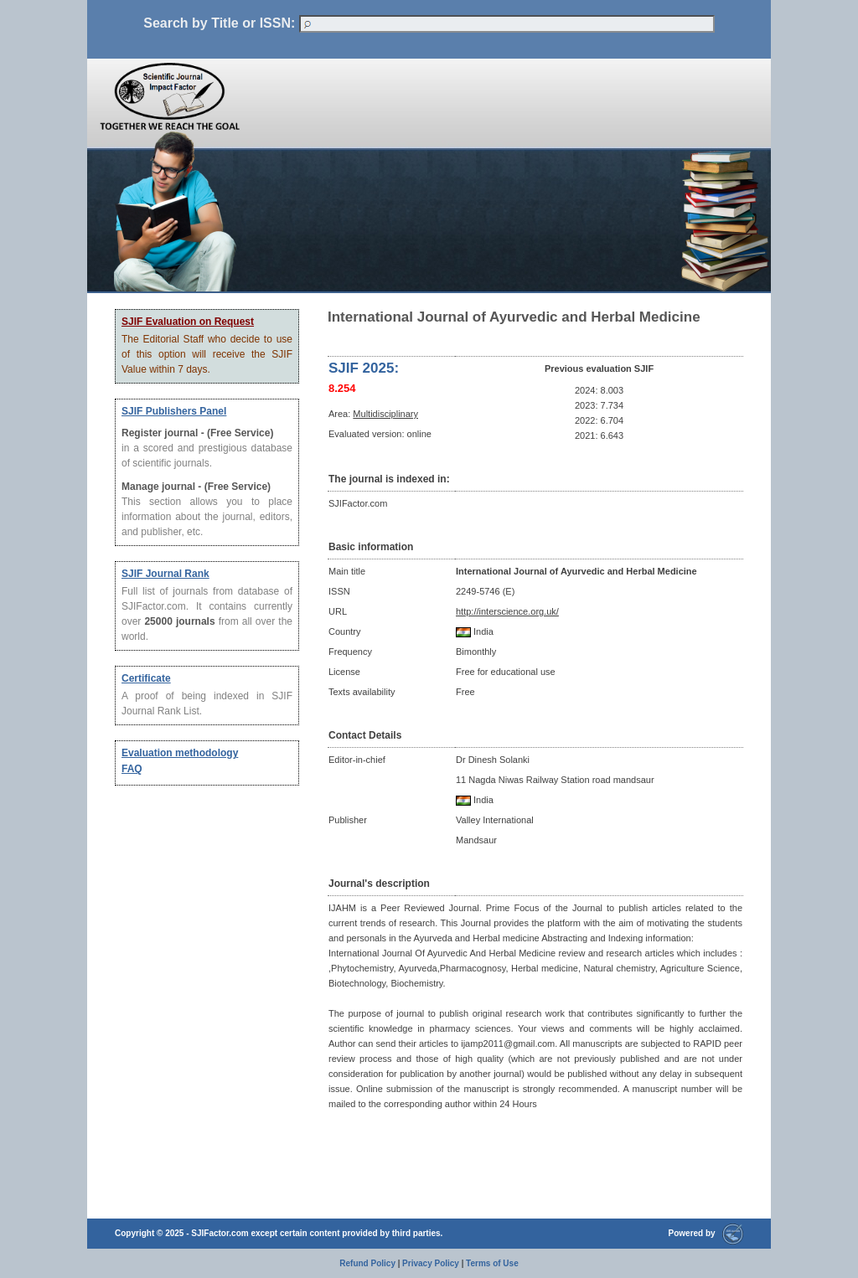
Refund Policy (367, 1263)
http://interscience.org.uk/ (507, 611)
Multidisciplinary (385, 414)
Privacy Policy (430, 1263)
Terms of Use (492, 1263)
